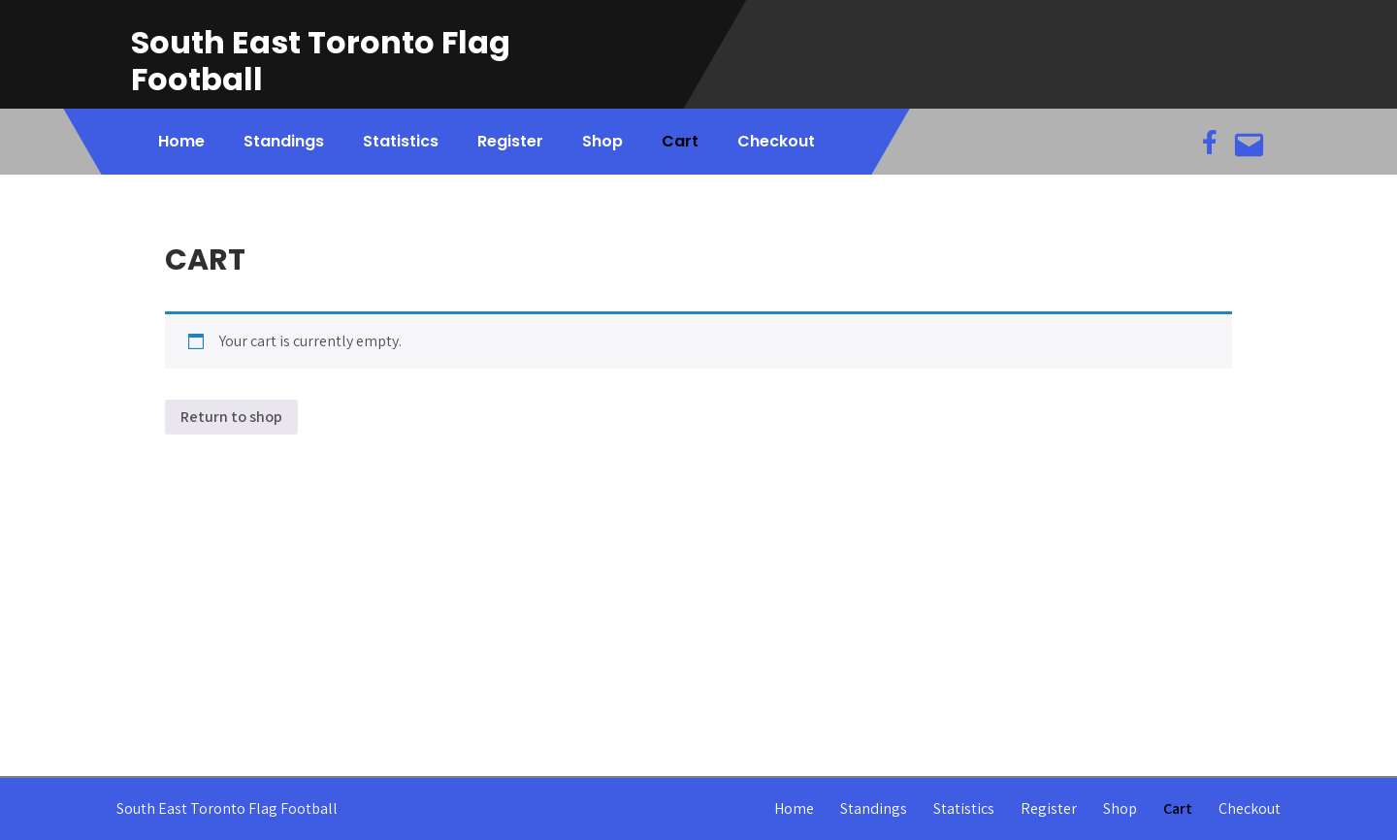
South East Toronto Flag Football (320, 60)
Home (181, 141)
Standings (284, 141)
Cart (680, 141)
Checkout (776, 141)
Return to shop (231, 416)
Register (510, 141)
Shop (602, 141)
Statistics (401, 141)
